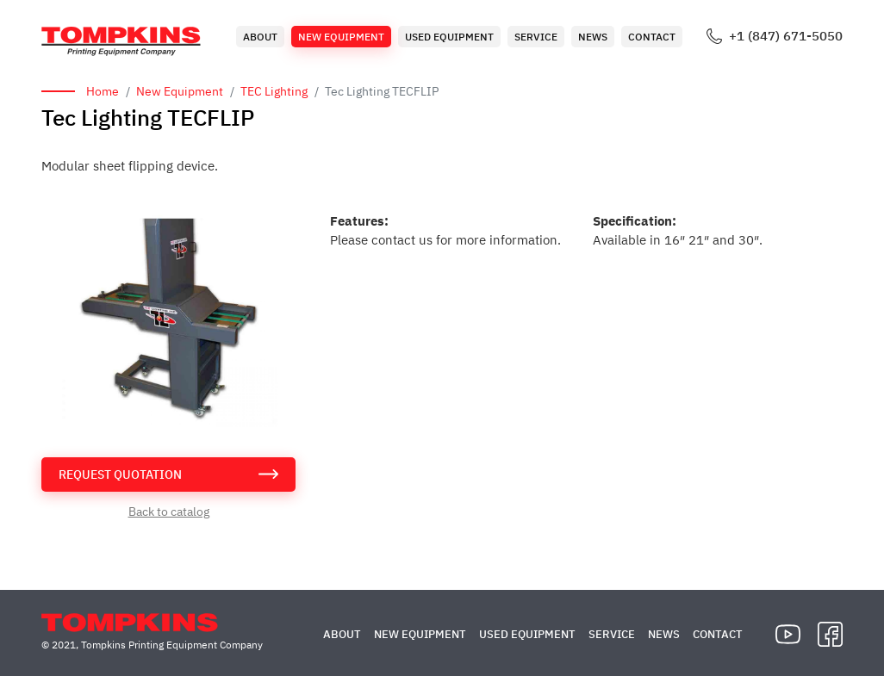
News (592, 36)
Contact (651, 36)
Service (535, 36)
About (260, 36)
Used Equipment (449, 36)
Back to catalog (168, 511)
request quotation (120, 474)
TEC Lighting (274, 91)
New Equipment (341, 36)
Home (102, 91)
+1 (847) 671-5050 (786, 36)
